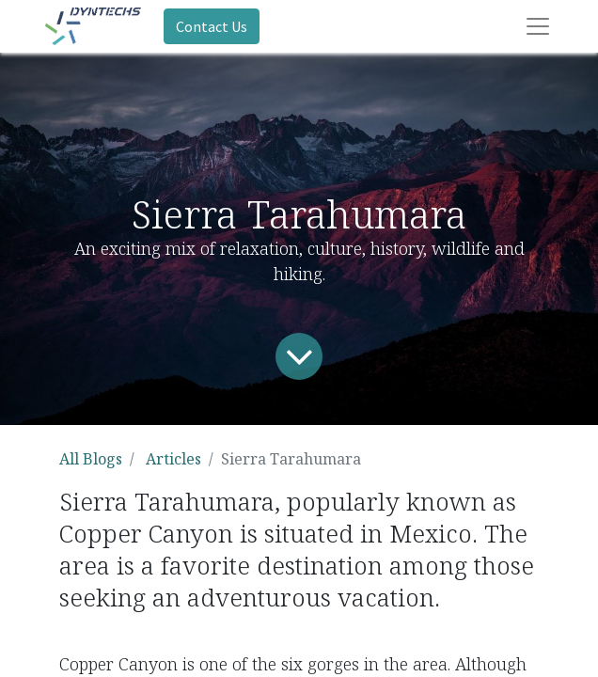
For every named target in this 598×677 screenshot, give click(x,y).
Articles (173, 459)
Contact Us (211, 26)
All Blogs (90, 459)
